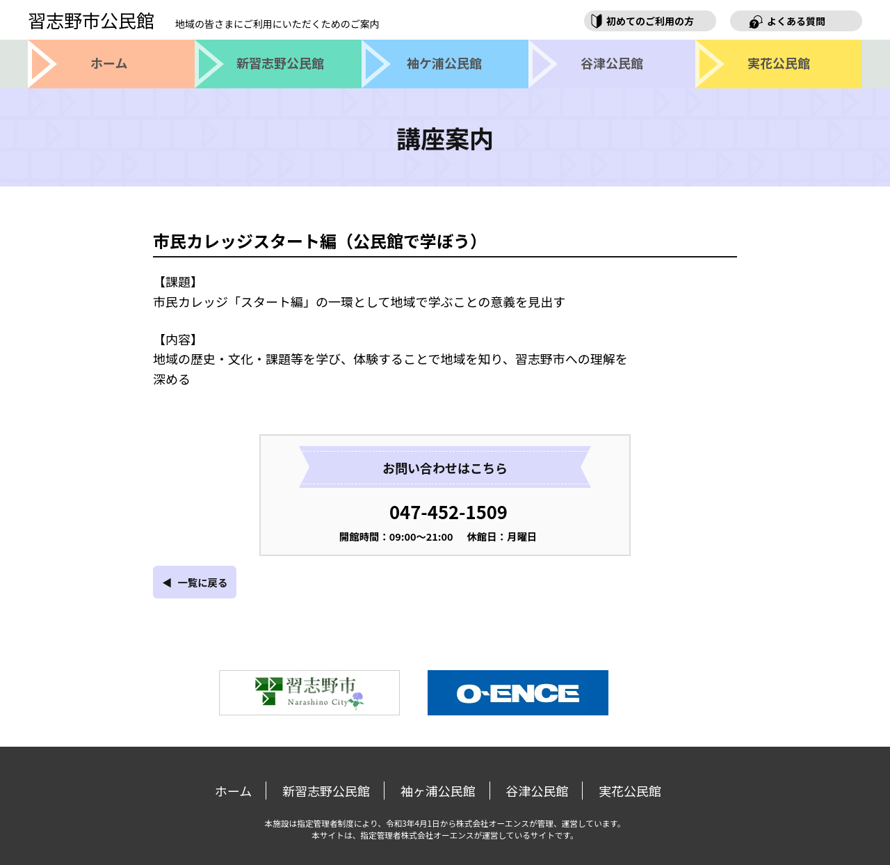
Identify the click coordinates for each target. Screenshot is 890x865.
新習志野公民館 (326, 790)
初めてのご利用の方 (650, 21)
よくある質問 (796, 21)
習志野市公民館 (204, 20)
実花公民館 (630, 790)
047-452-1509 (448, 511)
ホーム (233, 790)
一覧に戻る (202, 582)
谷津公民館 (536, 790)
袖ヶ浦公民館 (438, 790)
